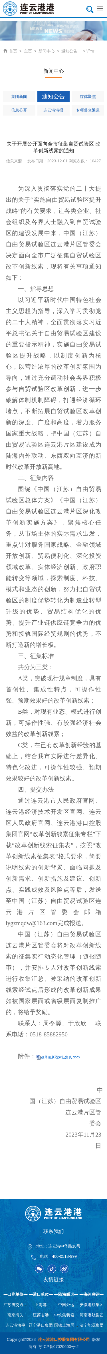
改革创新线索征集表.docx (60, 1057)
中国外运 (66, 1304)
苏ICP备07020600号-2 (58, 1346)
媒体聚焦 (88, 96)
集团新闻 (19, 96)
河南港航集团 (92, 1315)
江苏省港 (41, 1315)
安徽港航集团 (92, 1304)
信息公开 (19, 110)
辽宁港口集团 (41, 1325)
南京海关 (15, 1315)
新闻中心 (46, 51)
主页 (28, 51)
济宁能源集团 (92, 1325)
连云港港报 (53, 110)
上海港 (41, 1304)
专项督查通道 (88, 110)
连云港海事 (15, 1325)
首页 (10, 51)
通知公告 (69, 51)
